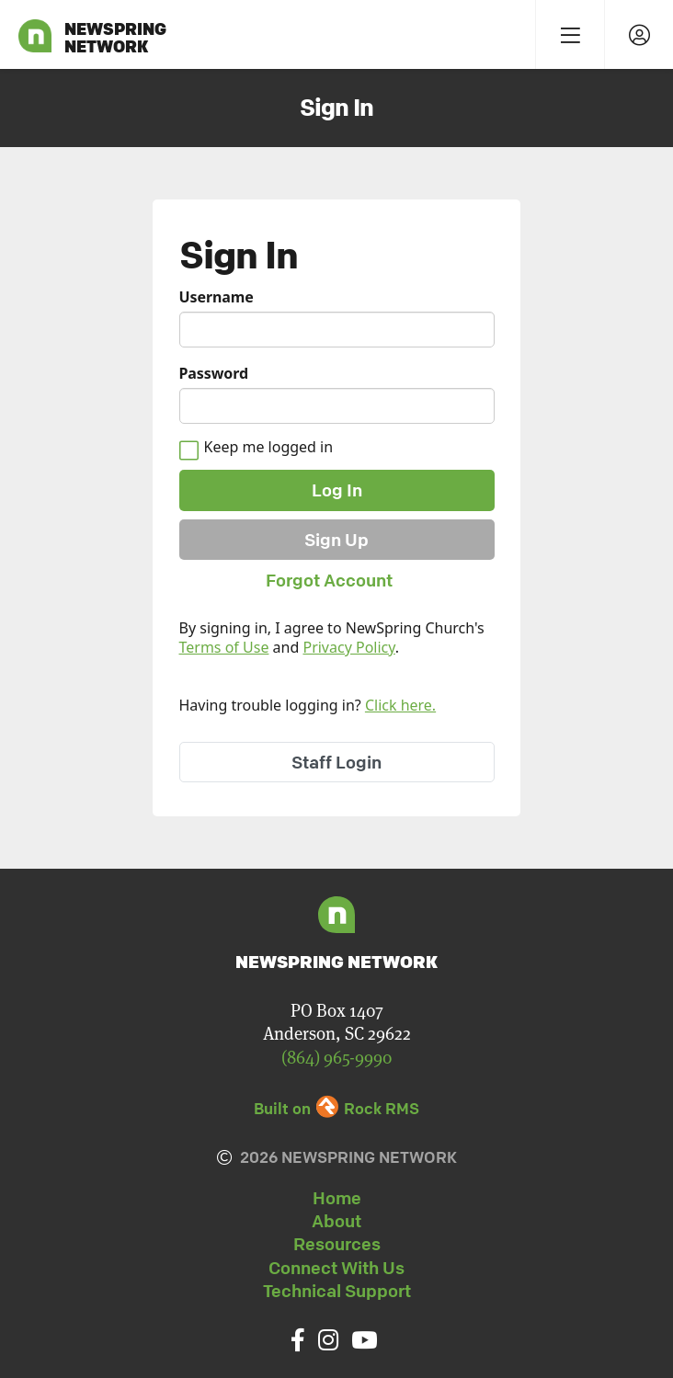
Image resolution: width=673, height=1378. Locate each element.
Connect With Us (336, 1268)
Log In (337, 490)
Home (337, 1198)
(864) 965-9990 (336, 1057)
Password (213, 373)
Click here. (400, 705)
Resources (337, 1244)
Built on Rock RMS (336, 1108)
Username (216, 297)
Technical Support (337, 1291)
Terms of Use (224, 647)
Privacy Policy (348, 647)
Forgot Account (329, 580)
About (336, 1221)
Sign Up (336, 540)
